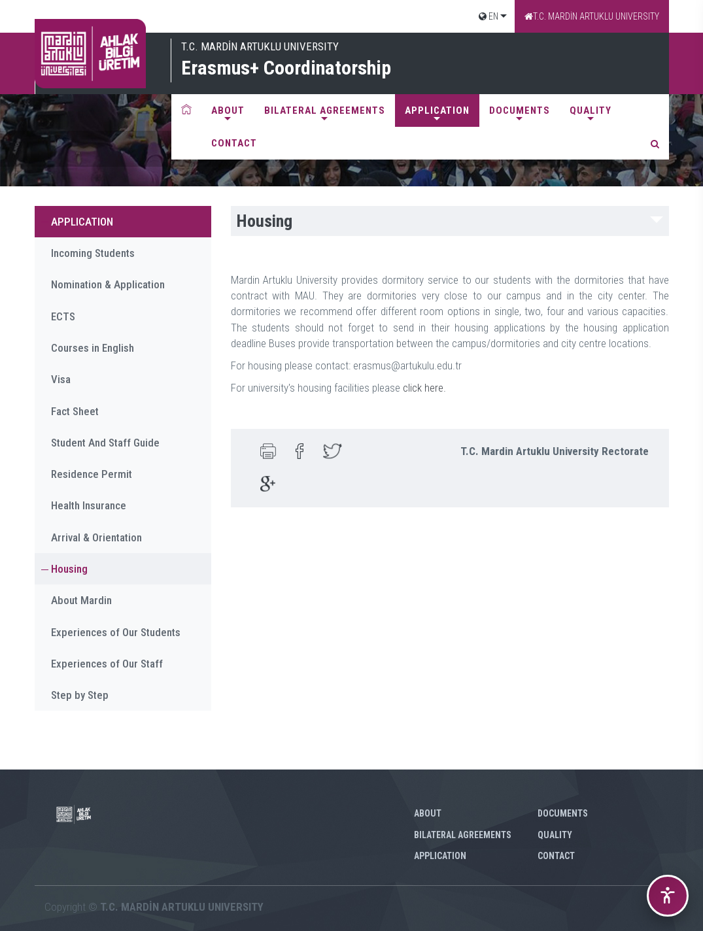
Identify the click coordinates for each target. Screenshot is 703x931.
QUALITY (590, 110)
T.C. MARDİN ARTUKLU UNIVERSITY (591, 16)
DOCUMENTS (519, 110)
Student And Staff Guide (105, 442)
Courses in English (92, 347)
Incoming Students (93, 253)
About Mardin (81, 600)
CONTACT (234, 143)
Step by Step (80, 695)
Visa (61, 379)
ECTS (63, 316)
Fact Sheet (75, 411)
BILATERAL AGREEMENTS (324, 110)
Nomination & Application (108, 284)
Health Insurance (88, 505)
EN (488, 16)
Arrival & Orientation (96, 537)
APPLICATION (437, 110)
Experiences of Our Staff (107, 663)
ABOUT (228, 110)
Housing (69, 568)
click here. (424, 387)
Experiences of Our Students (115, 632)
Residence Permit (91, 474)
